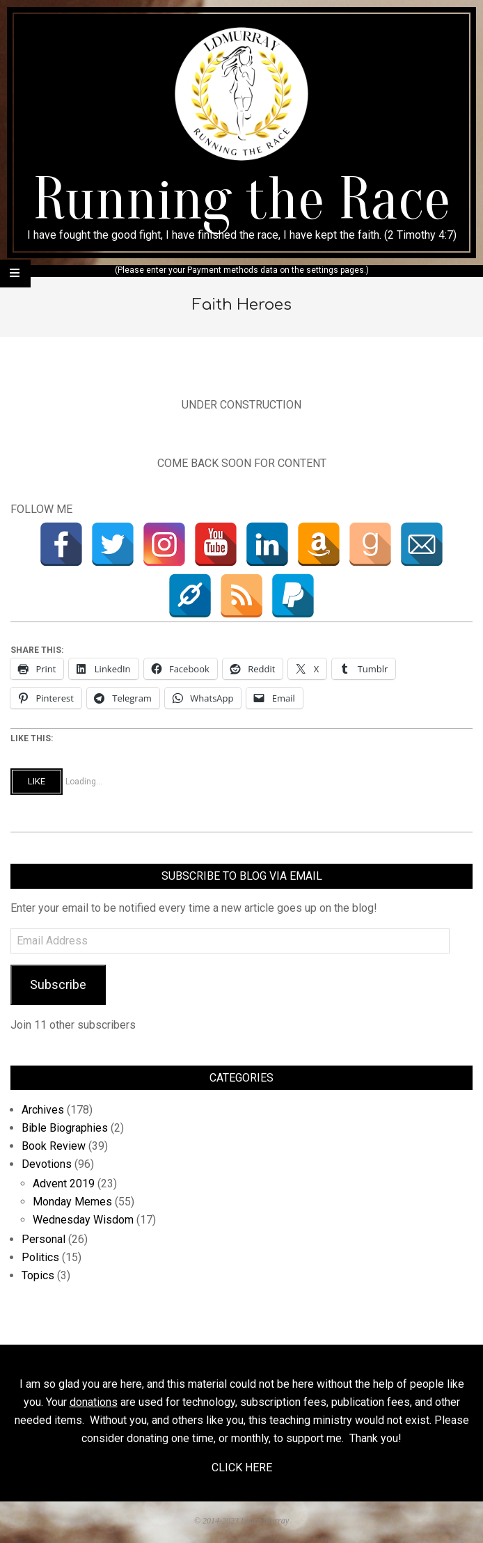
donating (147, 1438)
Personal (43, 1239)
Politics (40, 1257)
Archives (43, 1109)
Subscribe (58, 984)
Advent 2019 (64, 1183)
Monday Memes (72, 1201)
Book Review (54, 1146)
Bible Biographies (65, 1127)
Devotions (47, 1164)
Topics (38, 1275)
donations (94, 1402)
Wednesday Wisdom (83, 1219)
